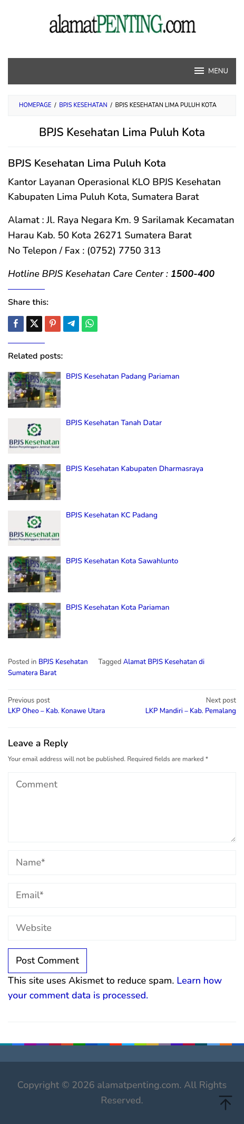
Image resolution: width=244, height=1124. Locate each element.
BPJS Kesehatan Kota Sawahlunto (122, 561)
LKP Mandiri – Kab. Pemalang (181, 705)
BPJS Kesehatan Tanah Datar (114, 423)
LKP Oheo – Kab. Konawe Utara (63, 705)
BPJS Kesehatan (63, 662)
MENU (210, 70)
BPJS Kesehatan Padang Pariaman (123, 376)
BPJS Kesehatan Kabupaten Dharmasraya (134, 469)
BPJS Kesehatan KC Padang (112, 515)
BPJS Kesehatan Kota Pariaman (118, 607)
